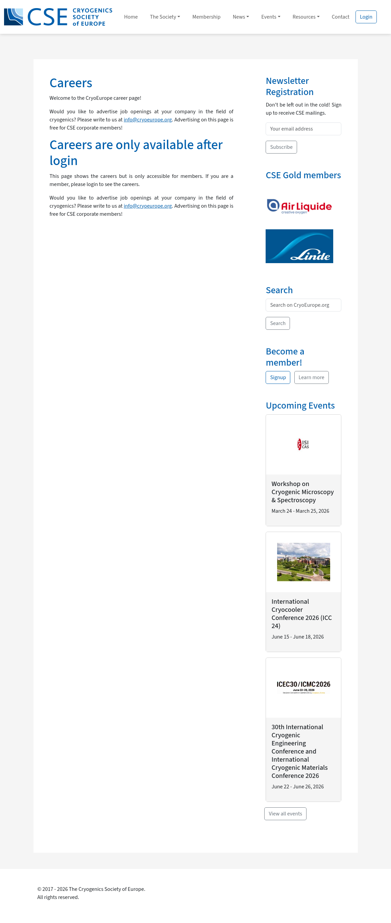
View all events (285, 813)
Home (131, 17)
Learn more (311, 377)
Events (268, 17)
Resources (304, 17)
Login (366, 17)
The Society (163, 17)
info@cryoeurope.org (148, 119)
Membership (206, 17)
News (239, 17)
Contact (340, 17)
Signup (278, 377)
